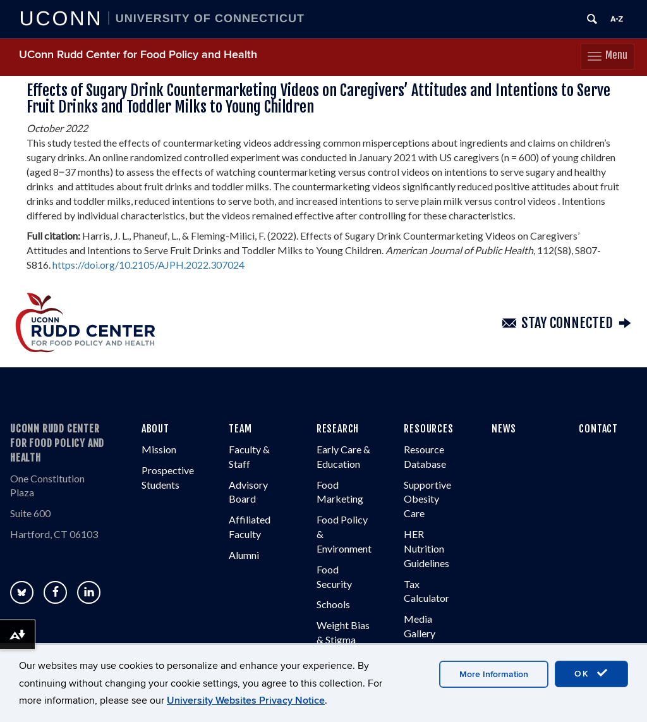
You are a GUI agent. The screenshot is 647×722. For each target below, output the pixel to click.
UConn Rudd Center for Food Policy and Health (138, 54)
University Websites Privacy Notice (246, 700)
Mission (159, 449)
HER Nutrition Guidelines (426, 548)
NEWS (504, 428)
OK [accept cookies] (591, 673)
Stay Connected (567, 323)
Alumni (244, 555)
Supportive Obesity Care (427, 499)
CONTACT (598, 428)
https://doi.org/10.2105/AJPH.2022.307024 (148, 265)
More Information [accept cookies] (493, 674)
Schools (333, 604)
